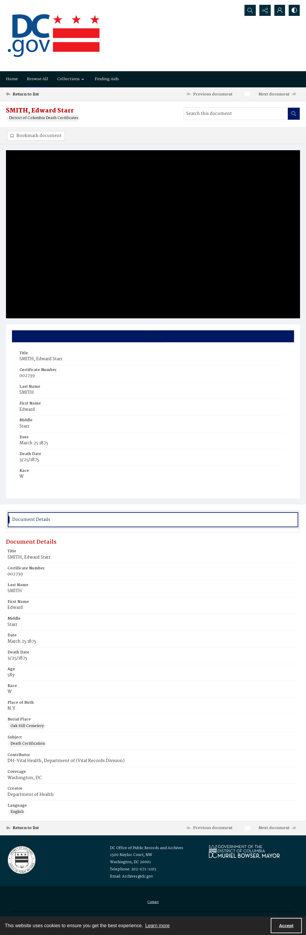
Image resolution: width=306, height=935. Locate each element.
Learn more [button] (157, 925)
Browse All (37, 79)
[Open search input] (249, 10)
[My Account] (279, 10)
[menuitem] (152, 902)
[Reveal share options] (264, 10)
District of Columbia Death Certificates (43, 118)
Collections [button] (71, 79)
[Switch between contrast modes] (294, 10)
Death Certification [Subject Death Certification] (27, 744)
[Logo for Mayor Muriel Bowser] (244, 852)
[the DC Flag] (54, 35)
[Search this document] (236, 114)
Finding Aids (107, 79)
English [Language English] (17, 812)
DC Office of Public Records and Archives (146, 848)
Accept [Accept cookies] (286, 925)
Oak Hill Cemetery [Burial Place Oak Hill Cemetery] (27, 726)
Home (12, 79)
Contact (152, 902)
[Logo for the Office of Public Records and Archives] (21, 860)
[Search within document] (294, 114)
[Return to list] (46, 94)
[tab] (153, 336)
